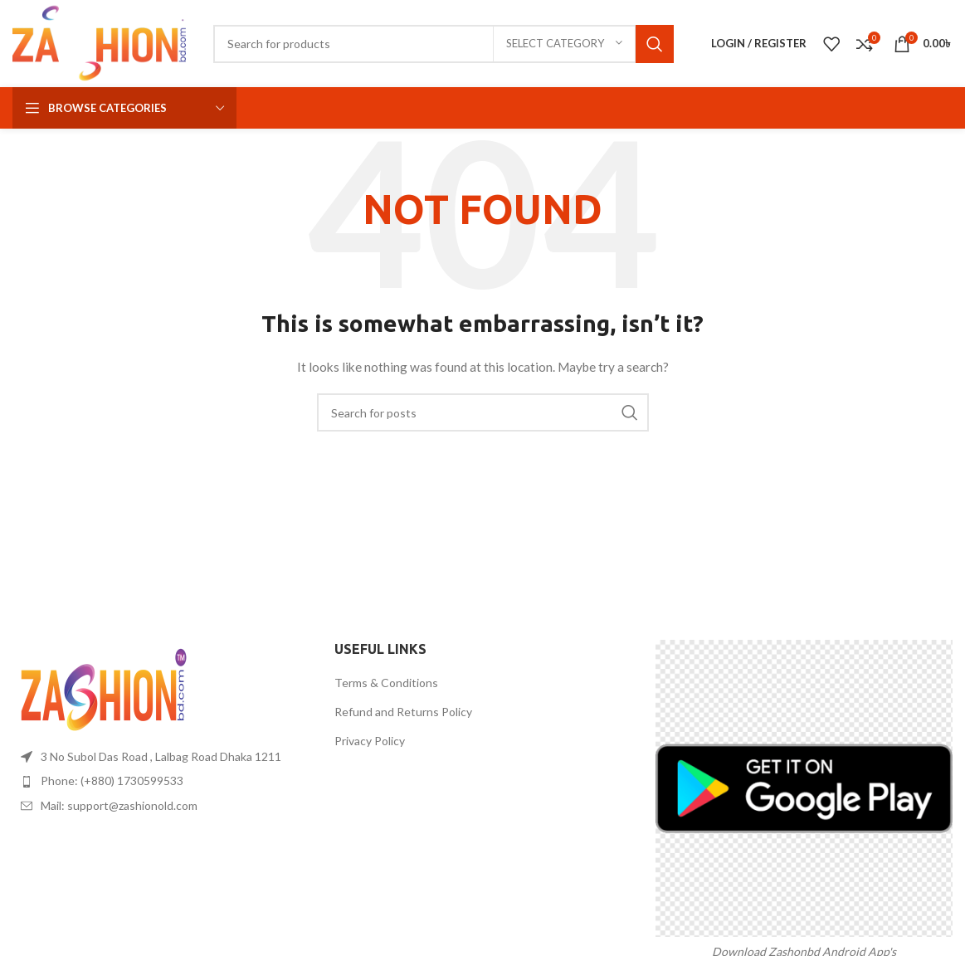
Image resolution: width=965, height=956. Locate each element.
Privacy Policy (369, 741)
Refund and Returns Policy (403, 712)
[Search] (443, 44)
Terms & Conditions (386, 683)
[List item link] (161, 781)
